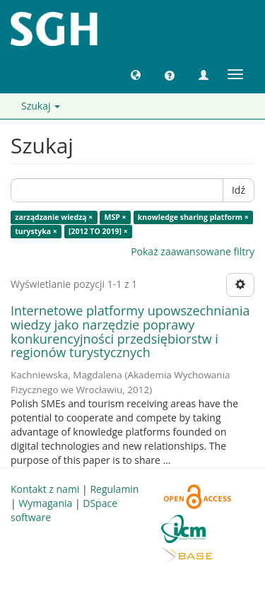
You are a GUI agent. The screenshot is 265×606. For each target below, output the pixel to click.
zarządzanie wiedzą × (54, 217)
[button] (135, 74)
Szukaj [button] (40, 105)
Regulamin (114, 489)
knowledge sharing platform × (193, 217)
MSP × (115, 217)
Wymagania (45, 503)
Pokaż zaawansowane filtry (192, 251)
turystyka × (36, 231)
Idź (238, 190)
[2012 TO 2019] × (98, 231)
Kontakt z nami (45, 489)
